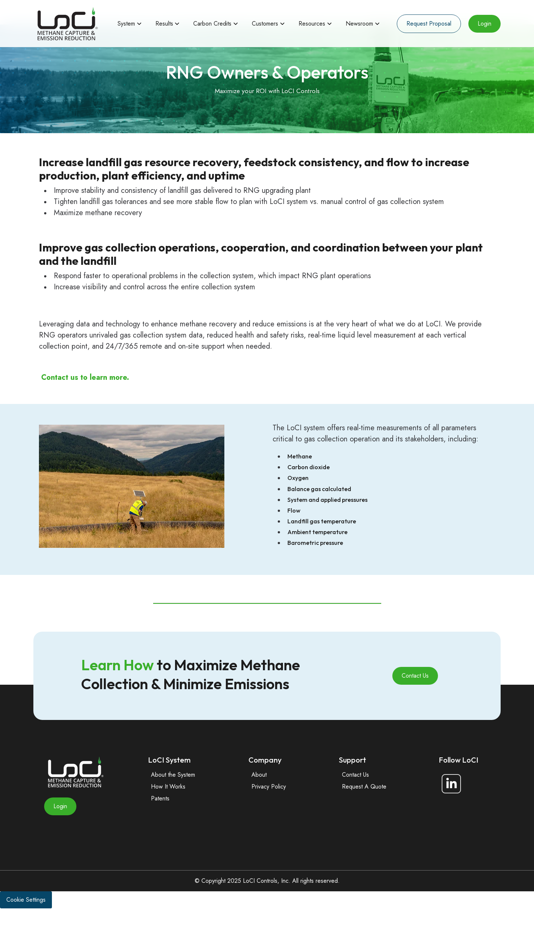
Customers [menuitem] (265, 23)
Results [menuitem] (164, 23)
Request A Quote (364, 809)
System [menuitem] (126, 23)
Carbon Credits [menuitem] (212, 23)
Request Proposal (428, 23)
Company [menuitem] (264, 782)
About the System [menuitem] (173, 797)
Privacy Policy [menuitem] (268, 809)
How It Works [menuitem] (168, 809)
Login (484, 23)
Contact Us (415, 698)
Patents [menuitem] (160, 821)
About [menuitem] (259, 797)
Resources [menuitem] (312, 23)
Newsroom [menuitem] (359, 23)
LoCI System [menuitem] (169, 782)
